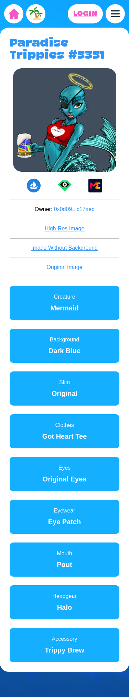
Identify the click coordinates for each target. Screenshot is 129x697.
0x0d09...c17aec (74, 209)
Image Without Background (64, 248)
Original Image (64, 267)
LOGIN (85, 14)
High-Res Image (65, 228)
